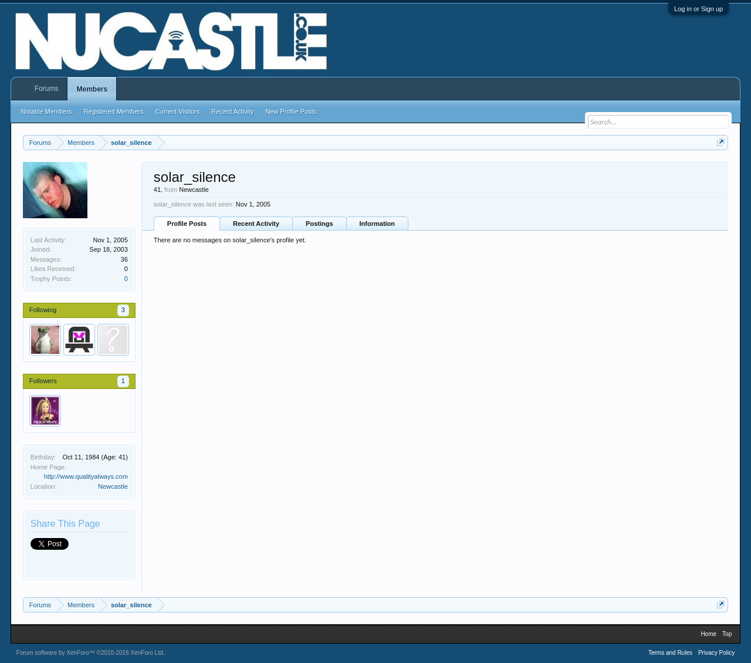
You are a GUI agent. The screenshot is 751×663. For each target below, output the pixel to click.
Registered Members (114, 111)
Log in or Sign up (698, 8)
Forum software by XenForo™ (90, 653)
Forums (47, 88)
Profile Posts (187, 223)
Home (708, 634)
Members (91, 89)
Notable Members (46, 111)
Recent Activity (256, 223)
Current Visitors (177, 111)
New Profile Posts (290, 111)
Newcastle (113, 486)
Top (727, 634)
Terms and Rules (670, 653)
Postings (319, 223)
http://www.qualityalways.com (86, 476)
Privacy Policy (716, 653)
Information (377, 223)
